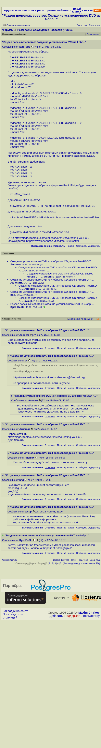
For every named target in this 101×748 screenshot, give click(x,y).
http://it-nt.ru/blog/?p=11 (58, 548)
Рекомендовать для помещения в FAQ (82, 563)
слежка (87, 10)
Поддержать (72, 615)
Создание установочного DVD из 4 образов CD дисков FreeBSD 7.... (52, 261)
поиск (32, 10)
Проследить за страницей (13, 616)
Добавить (56, 615)
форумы (8, 10)
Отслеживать (93, 34)
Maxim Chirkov (89, 612)
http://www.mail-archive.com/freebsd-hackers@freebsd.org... (50, 377)
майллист (63, 10)
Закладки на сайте (15, 611)
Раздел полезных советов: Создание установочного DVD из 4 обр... (51, 303)
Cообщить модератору (88, 246)
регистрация (46, 10)
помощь (21, 10)
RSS (97, 319)
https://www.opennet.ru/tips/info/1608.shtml (52, 240)
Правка (70, 246)
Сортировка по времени (80, 319)
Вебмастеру (91, 615)
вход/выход (76, 10)
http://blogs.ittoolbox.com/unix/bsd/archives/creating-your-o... (52, 237)
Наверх (70, 348)
